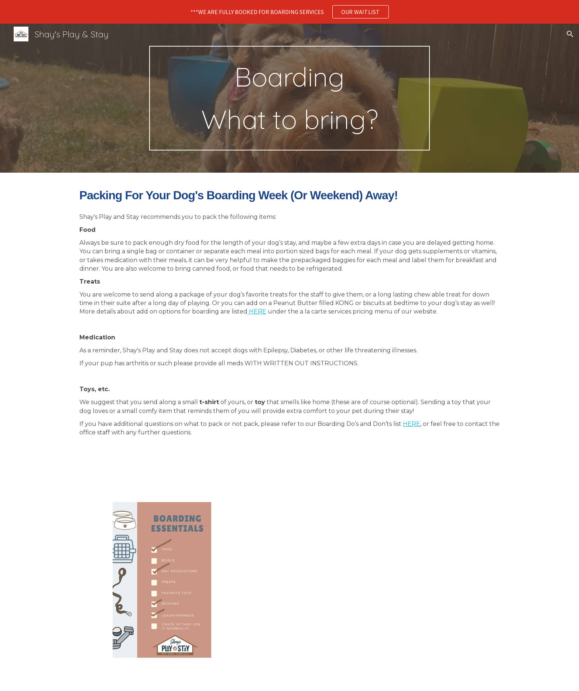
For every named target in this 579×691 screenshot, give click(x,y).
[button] (570, 34)
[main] (289, 98)
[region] (289, 12)
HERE (256, 311)
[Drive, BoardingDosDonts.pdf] (325, 579)
